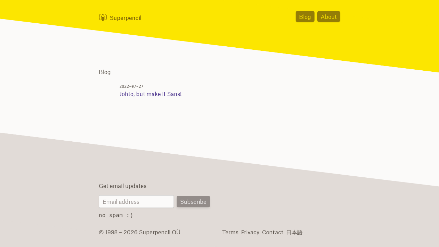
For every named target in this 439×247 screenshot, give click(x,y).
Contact (270, 231)
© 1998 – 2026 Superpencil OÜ (136, 231)
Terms (230, 231)
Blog (306, 16)
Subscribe (194, 202)
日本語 (291, 231)
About (329, 16)
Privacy (249, 231)
